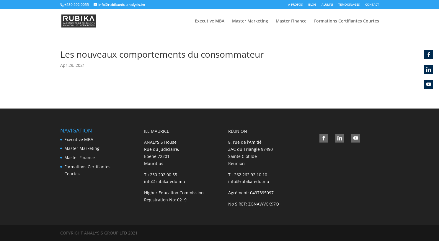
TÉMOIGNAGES (349, 5)
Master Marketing (250, 21)
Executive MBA (209, 21)
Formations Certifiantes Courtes (346, 21)
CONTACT (372, 5)
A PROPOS (295, 5)
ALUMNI (327, 5)
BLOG (312, 5)
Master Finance (291, 21)
